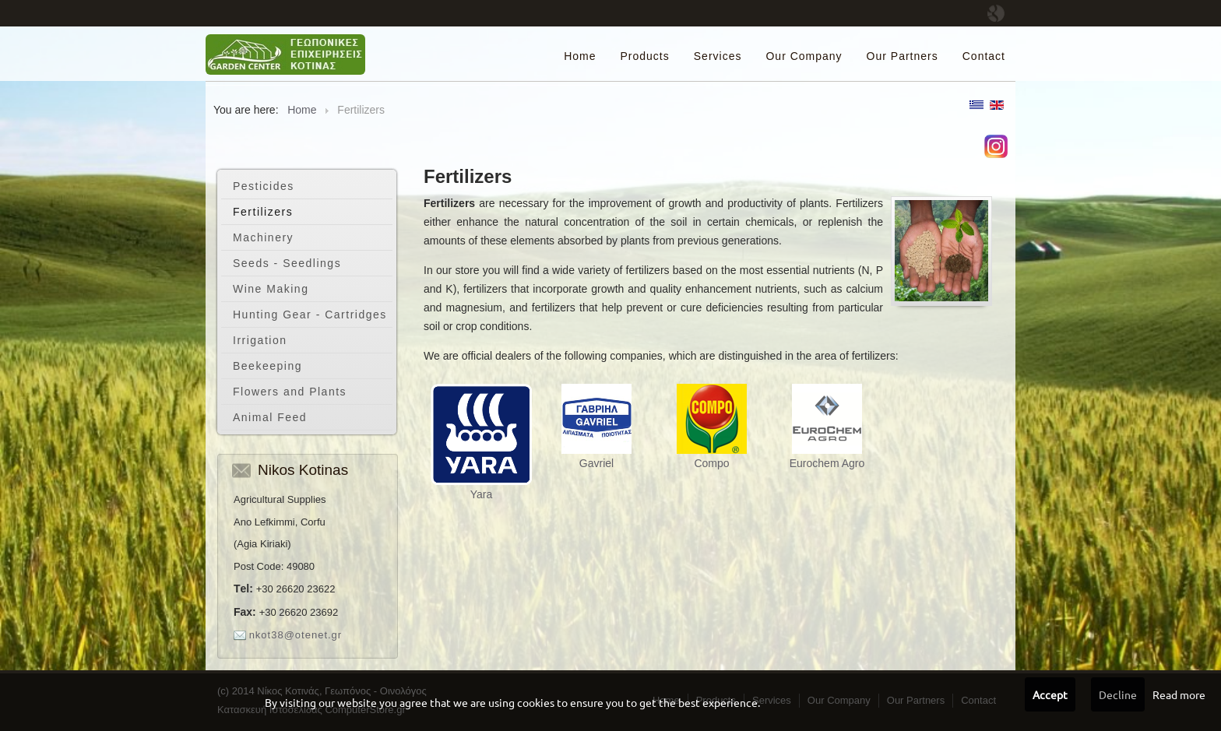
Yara (481, 494)
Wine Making (270, 289)
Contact (983, 56)
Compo (711, 463)
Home (580, 56)
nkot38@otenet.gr (296, 635)
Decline (1118, 694)
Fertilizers (263, 212)
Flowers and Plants (290, 391)
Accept (1050, 694)
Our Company (803, 56)
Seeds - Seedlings (287, 263)
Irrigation (260, 340)
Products (645, 56)
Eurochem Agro (827, 463)
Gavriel (596, 463)
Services (718, 56)
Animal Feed (270, 417)
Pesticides (263, 186)
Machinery (263, 237)
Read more (1178, 694)
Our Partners (902, 56)
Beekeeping (267, 366)
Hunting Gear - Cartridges (310, 314)
